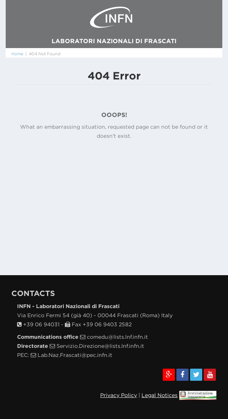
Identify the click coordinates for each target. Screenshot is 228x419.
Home (17, 53)
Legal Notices (160, 395)
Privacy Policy (118, 395)
